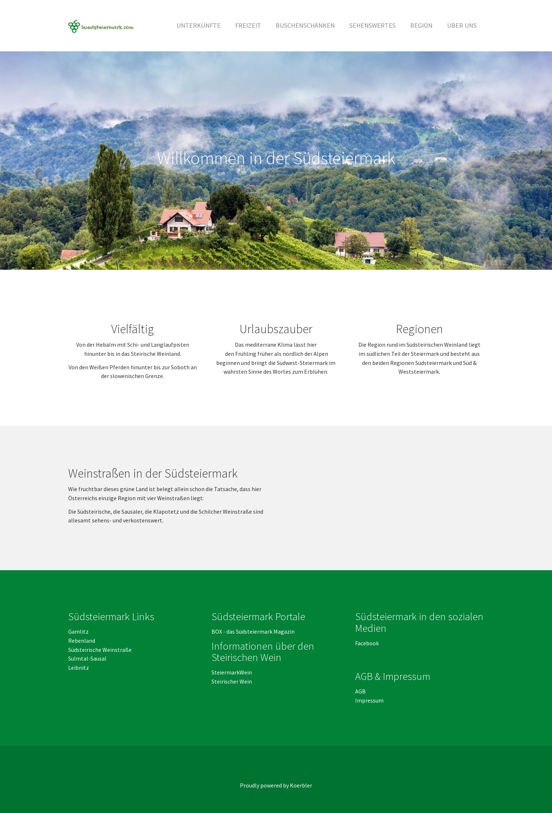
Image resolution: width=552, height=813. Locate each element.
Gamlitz (78, 631)
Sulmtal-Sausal (87, 658)
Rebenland (81, 640)
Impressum (369, 700)
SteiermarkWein (231, 672)
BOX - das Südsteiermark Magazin (253, 631)
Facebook (367, 643)
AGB (361, 691)
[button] (248, 25)
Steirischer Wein (231, 681)
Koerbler (301, 785)
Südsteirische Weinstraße (100, 649)
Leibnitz (78, 667)
